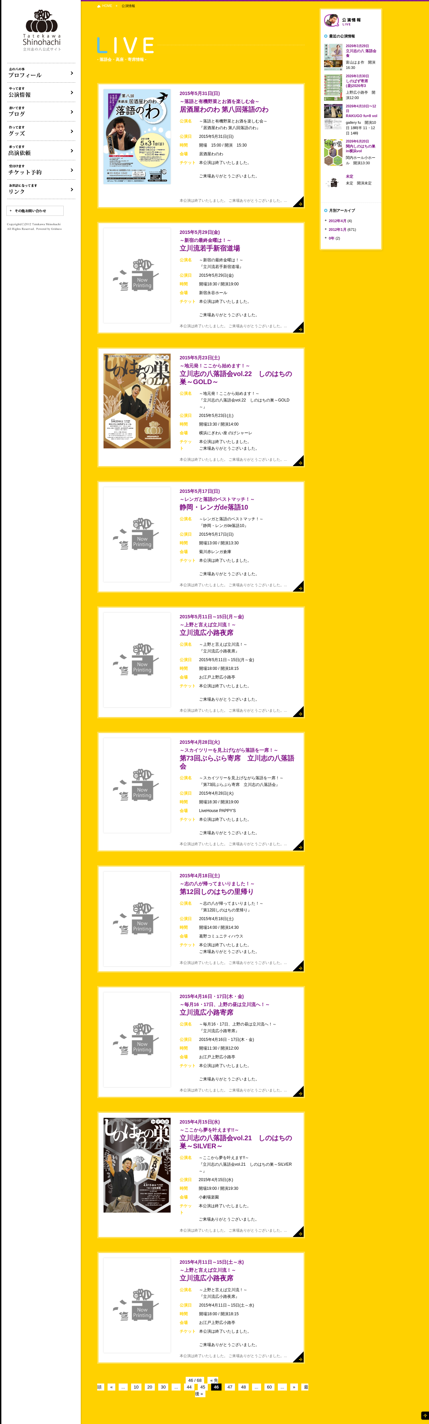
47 (230, 1387)
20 (149, 1387)
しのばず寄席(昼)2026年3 (357, 81)
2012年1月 (338, 230)
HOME (107, 6)
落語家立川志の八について (41, 73)
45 (202, 1387)
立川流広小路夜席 (212, 625)
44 (189, 1387)
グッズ (41, 131)
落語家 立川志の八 (42, 30)
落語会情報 (351, 20)
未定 (349, 176)
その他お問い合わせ (35, 211)
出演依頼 (41, 150)
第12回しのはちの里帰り (217, 884)
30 (163, 1387)
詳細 (298, 201)
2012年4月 (338, 221)
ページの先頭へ (424, 1416)
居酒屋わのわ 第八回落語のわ (224, 102)
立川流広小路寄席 (225, 1005)
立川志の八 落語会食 (361, 51)
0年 (331, 238)
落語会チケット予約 (41, 170)
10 (136, 1387)
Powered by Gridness (49, 229)
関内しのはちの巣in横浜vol (360, 146)
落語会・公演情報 (41, 92)
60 (269, 1387)
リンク (41, 189)
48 (243, 1387)
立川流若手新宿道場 (210, 241)
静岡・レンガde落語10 (217, 499)
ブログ (41, 111)
